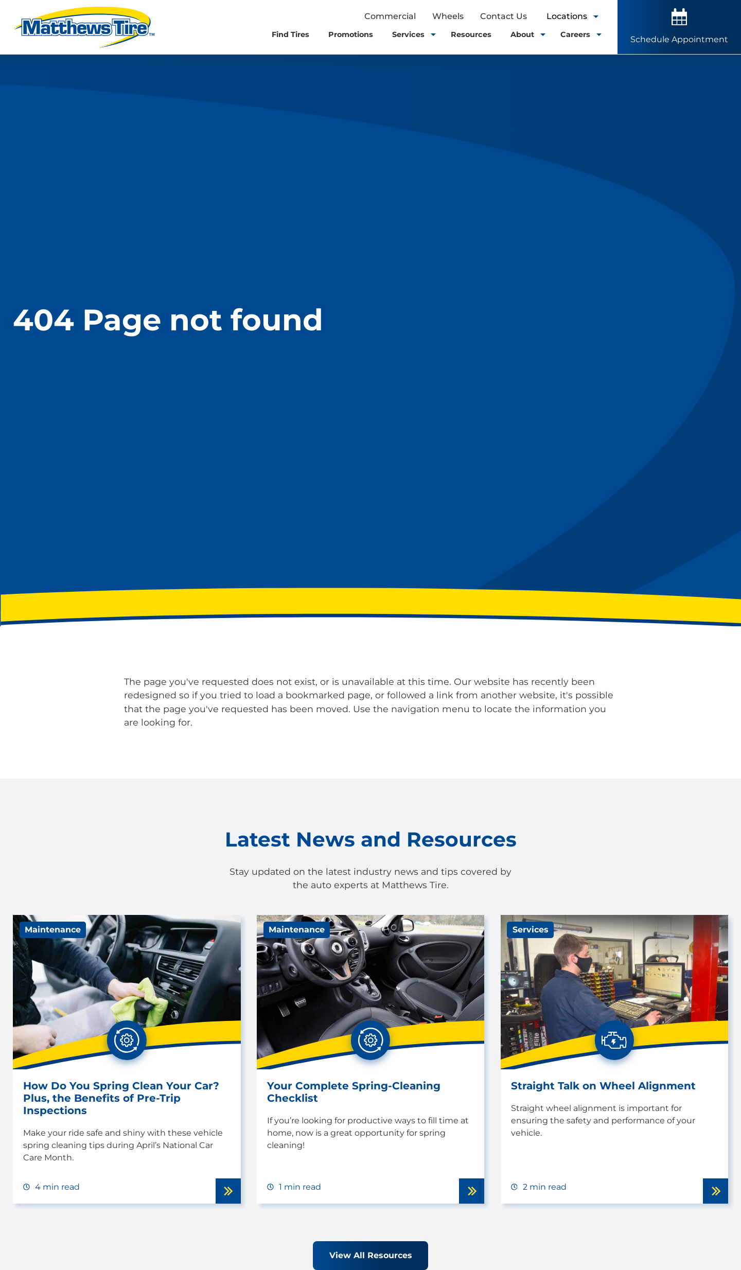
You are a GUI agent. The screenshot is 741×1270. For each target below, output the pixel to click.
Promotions (350, 34)
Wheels (448, 16)
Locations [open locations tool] (571, 16)
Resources (471, 34)
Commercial (390, 16)
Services (412, 34)
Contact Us (503, 16)
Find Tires (290, 34)
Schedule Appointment (679, 26)
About (525, 34)
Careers (578, 34)
